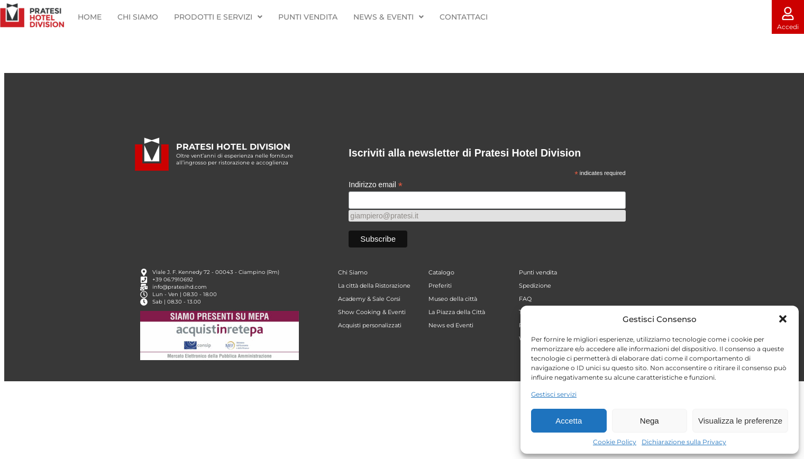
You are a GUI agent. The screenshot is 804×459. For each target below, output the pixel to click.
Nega (649, 420)
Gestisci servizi (554, 394)
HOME (90, 17)
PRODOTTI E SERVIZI (218, 17)
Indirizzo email (376, 201)
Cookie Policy (614, 442)
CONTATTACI (463, 17)
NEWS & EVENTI (388, 17)
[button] (783, 319)
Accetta (568, 420)
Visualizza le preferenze (740, 420)
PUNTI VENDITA (307, 17)
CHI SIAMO (137, 17)
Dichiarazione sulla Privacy (684, 442)
